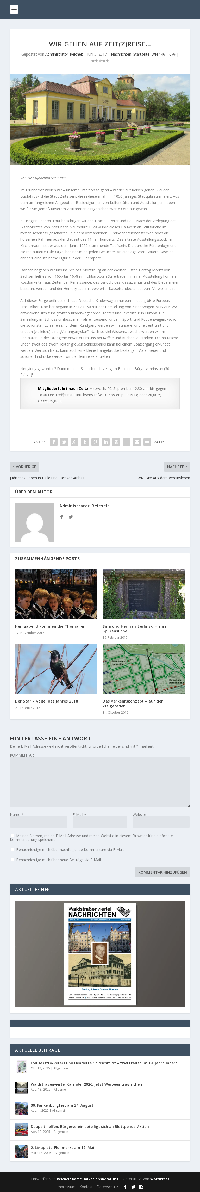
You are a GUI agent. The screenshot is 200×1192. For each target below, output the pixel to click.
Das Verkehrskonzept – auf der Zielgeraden (133, 703)
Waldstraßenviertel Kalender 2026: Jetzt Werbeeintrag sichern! (88, 1084)
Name (16, 814)
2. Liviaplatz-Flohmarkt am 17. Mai (62, 1147)
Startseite (141, 54)
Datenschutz (107, 1186)
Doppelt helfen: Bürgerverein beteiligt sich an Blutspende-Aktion (90, 1126)
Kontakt (86, 1186)
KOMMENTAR (22, 755)
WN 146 (158, 54)
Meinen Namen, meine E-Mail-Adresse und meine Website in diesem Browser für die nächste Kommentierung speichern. (91, 837)
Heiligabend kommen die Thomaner (50, 626)
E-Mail (79, 814)
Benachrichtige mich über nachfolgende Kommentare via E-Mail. (70, 849)
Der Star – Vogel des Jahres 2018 (46, 701)
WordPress (159, 1179)
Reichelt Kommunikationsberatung (88, 1179)
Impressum (66, 1186)
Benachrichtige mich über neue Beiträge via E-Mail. (59, 859)
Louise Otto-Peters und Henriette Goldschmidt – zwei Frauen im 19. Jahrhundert (104, 1063)
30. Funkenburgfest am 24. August (62, 1105)
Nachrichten (121, 54)
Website (139, 814)
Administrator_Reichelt (64, 54)
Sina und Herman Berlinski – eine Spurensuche (134, 628)
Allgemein (60, 1068)
